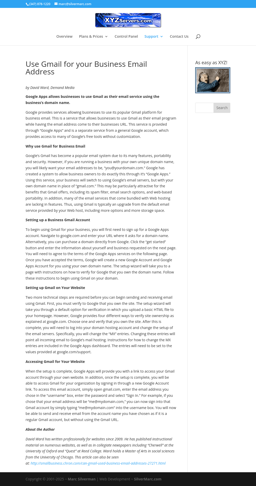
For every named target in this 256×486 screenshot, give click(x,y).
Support (151, 37)
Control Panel (126, 37)
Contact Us (179, 37)
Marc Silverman (82, 479)
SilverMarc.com (148, 479)
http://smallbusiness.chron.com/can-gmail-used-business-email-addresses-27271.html (98, 463)
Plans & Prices (91, 37)
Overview (64, 37)
